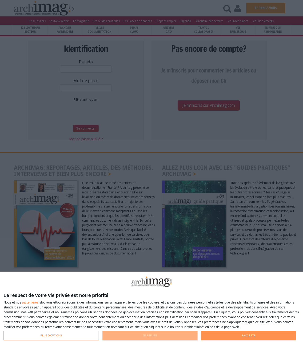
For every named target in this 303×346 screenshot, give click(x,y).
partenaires (30, 302)
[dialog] (151, 309)
